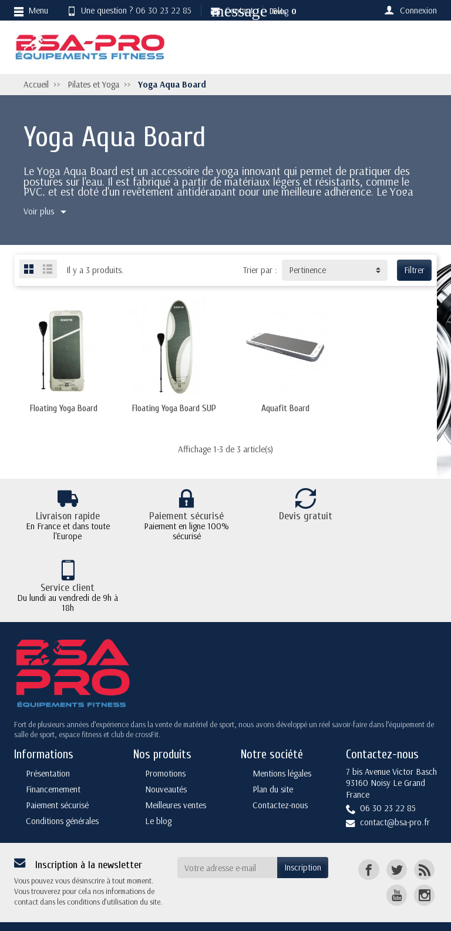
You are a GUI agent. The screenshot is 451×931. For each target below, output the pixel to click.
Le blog (158, 799)
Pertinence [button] (307, 269)
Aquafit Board (280, 411)
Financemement (53, 768)
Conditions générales (62, 799)
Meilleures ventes (175, 783)
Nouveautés (166, 768)
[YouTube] (396, 873)
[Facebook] (368, 848)
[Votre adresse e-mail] (227, 846)
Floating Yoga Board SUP (171, 411)
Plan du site (273, 768)
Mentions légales (282, 752)
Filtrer (414, 269)
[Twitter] (396, 848)
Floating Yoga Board (62, 411)
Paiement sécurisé (57, 783)
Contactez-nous (280, 783)
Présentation (48, 752)
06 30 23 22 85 (163, 10)
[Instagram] (424, 873)
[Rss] (424, 848)
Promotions (165, 752)
